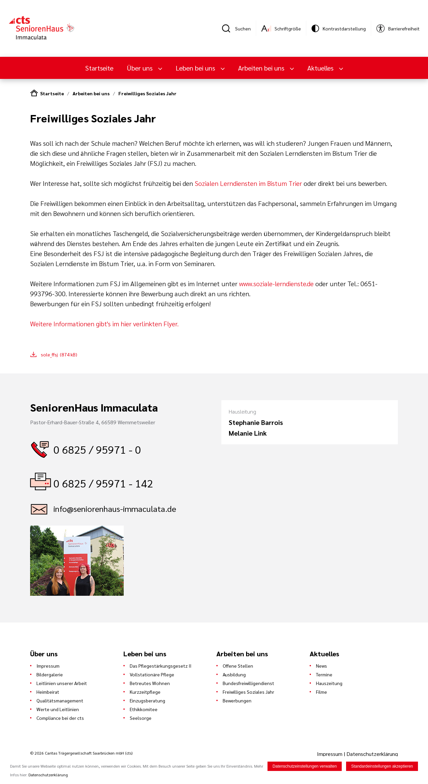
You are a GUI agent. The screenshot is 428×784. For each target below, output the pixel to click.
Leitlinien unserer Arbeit (61, 683)
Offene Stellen (238, 666)
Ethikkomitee (143, 709)
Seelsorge (140, 718)
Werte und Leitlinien (57, 709)
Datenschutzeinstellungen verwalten (305, 766)
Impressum (48, 666)
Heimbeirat (47, 692)
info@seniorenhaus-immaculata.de (115, 508)
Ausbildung (234, 674)
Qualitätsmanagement (59, 700)
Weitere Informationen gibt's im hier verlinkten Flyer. (104, 323)
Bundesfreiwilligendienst (248, 683)
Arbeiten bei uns (262, 68)
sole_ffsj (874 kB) (59, 354)
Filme (321, 692)
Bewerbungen (237, 700)
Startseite (99, 68)
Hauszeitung (329, 683)
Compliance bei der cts (60, 718)
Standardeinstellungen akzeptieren (382, 766)
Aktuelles (321, 68)
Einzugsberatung (147, 700)
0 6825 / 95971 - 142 (103, 483)
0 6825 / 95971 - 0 (97, 449)
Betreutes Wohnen (150, 683)
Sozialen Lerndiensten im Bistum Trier (249, 183)
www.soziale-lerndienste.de (276, 283)
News (321, 666)
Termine (324, 674)
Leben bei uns (196, 68)
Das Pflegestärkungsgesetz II (160, 666)
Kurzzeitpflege (145, 692)
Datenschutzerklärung (372, 753)
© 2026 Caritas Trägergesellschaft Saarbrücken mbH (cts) (81, 753)
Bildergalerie (49, 674)
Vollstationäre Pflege (152, 674)
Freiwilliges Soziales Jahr (147, 93)
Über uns (140, 68)
